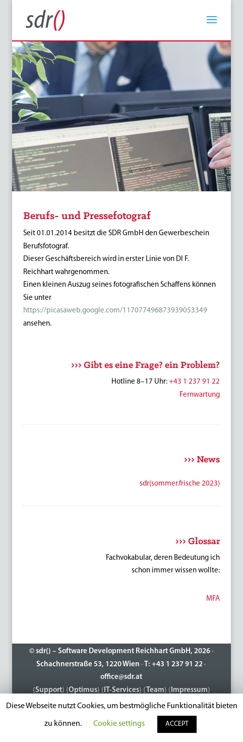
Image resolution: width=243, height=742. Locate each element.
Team (155, 690)
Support (48, 690)
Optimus (83, 690)
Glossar (204, 542)
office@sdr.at (121, 677)
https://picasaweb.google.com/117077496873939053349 (115, 310)
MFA (213, 599)
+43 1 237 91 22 (194, 382)
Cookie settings (119, 724)
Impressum (189, 690)
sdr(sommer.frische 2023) (180, 484)
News (208, 460)
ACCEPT (177, 724)
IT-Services (121, 690)
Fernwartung (199, 395)
